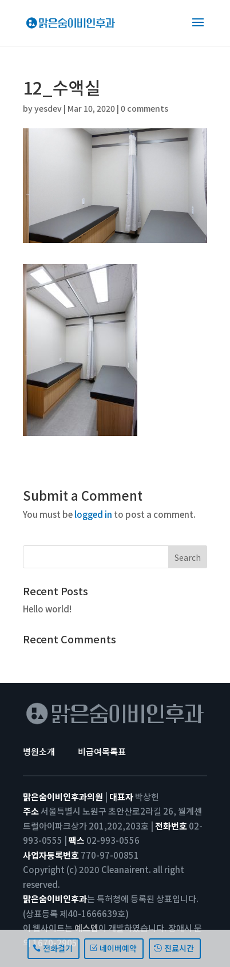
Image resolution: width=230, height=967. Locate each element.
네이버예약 (118, 948)
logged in (93, 514)
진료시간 (179, 948)
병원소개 (39, 751)
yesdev (48, 108)
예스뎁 (86, 928)
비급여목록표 (102, 751)
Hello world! (47, 609)
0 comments (144, 108)
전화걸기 (58, 948)
